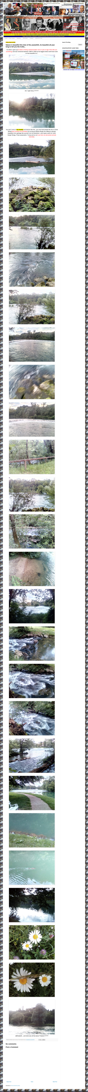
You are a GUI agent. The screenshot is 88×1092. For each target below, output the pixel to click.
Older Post (55, 1081)
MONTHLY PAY (38, 38)
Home (32, 1081)
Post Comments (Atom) (15, 1085)
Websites (19, 38)
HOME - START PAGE (10, 38)
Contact (31, 38)
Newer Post (9, 1081)
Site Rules (25, 38)
